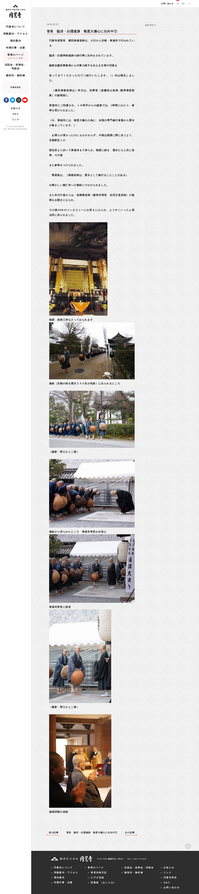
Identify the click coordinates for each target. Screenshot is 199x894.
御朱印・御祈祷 (15, 75)
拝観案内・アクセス (15, 33)
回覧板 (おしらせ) (103, 882)
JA (178, 3)
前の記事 (53, 832)
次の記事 (130, 832)
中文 (189, 3)
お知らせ (15, 108)
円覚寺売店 (170, 877)
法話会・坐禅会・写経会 (16, 66)
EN (183, 3)
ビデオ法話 (97, 877)
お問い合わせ (167, 3)
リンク (15, 119)
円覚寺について (15, 26)
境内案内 (15, 40)
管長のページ (15, 56)
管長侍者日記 (99, 872)
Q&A (15, 114)
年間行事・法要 (15, 47)
